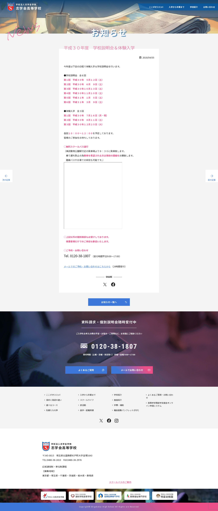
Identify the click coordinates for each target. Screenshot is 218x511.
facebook (109, 420)
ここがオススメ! (156, 7)
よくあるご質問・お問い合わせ (159, 396)
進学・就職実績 (87, 410)
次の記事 (6, 179)
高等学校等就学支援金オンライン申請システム (159, 404)
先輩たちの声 (52, 410)
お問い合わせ (209, 7)
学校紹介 (194, 7)
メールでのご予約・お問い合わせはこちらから (87, 266)
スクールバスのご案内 (120, 481)
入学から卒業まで (176, 7)
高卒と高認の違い (54, 400)
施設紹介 (118, 400)
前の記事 (212, 179)
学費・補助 (119, 405)
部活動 (83, 405)
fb (113, 285)
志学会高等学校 (29, 6)
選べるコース (52, 405)
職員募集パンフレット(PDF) (126, 410)
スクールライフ (87, 400)
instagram (117, 420)
